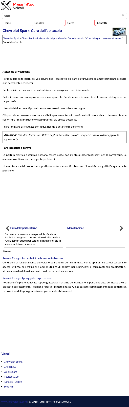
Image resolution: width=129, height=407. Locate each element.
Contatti (102, 22)
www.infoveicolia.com (14, 401)
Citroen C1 (10, 366)
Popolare (39, 22)
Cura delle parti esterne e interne (103, 38)
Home (7, 22)
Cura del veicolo (76, 38)
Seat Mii (8, 386)
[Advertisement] (64, 55)
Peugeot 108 (11, 376)
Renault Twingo (13, 381)
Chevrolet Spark (11, 38)
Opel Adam (10, 371)
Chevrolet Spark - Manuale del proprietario (44, 38)
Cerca (70, 22)
